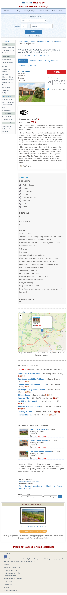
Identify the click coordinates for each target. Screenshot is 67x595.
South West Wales (25, 488)
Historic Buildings (7, 77)
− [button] (20, 318)
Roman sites (6, 87)
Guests (17, 26)
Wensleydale (6, 110)
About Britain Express (11, 590)
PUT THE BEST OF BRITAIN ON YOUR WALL (33, 531)
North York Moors (8, 102)
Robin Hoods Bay (8, 48)
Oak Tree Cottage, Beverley (41, 451)
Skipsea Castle (24, 395)
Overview (22, 61)
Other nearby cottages (28, 66)
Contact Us (8, 585)
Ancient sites (6, 69)
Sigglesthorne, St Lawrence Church (32, 384)
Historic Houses (7, 82)
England (41, 41)
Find (20, 497)
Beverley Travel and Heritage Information (33, 55)
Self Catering (6, 126)
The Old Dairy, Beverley (39, 440)
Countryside (7, 96)
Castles (4, 72)
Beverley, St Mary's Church (29, 406)
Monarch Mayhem (10, 576)
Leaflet (50, 350)
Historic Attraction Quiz (12, 573)
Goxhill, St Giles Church (27, 401)
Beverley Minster (25, 412)
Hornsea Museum (25, 415)
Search (33, 32)
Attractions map (8, 62)
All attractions (6, 60)
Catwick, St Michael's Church (30, 374)
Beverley (58, 41)
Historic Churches (8, 79)
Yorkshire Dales (7, 99)
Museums (5, 85)
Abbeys (4, 66)
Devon (21, 486)
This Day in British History (13, 578)
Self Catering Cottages (27, 41)
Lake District (37, 486)
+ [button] (20, 315)
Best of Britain (57, 11)
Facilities (32, 61)
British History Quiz (10, 570)
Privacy (6, 587)
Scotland (29, 481)
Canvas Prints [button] (44, 11)
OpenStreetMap (56, 350)
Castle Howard (7, 53)
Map (40, 61)
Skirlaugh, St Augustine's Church (31, 390)
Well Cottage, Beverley (39, 429)
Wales (36, 481)
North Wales (57, 486)
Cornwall (28, 486)
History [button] (18, 11)
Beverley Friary (24, 398)
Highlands (47, 486)
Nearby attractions (51, 61)
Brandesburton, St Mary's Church (31, 379)
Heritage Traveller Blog (12, 567)
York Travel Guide (8, 50)
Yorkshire (49, 41)
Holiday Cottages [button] (30, 11)
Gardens (5, 74)
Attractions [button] (8, 11)
